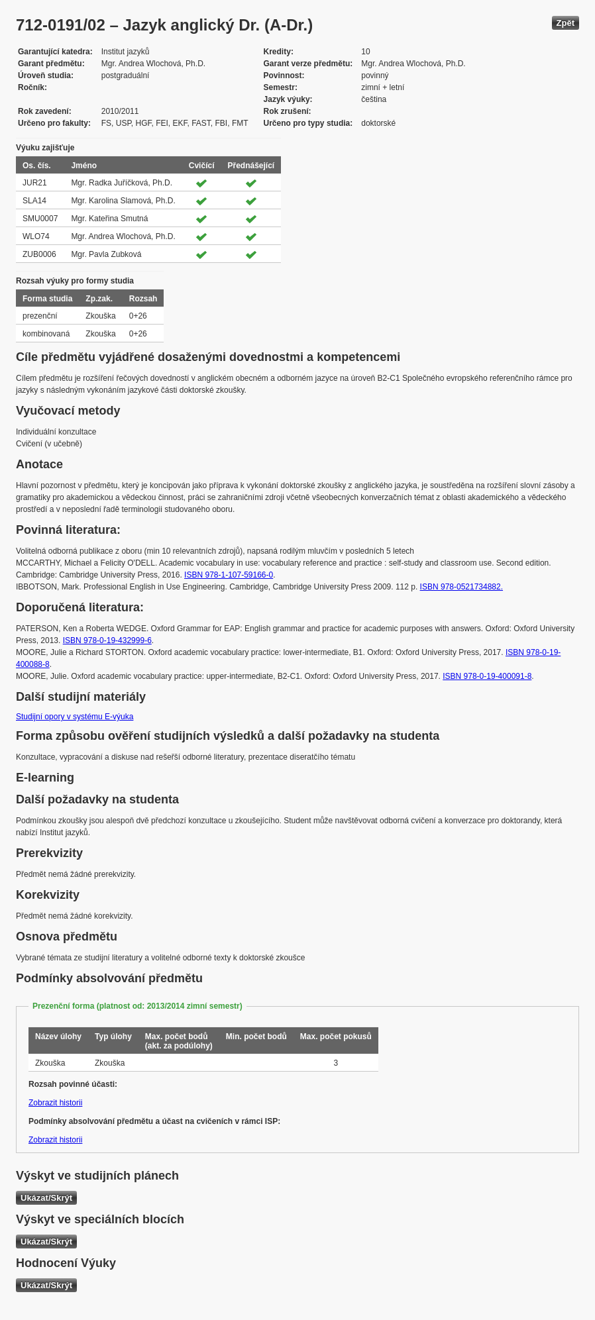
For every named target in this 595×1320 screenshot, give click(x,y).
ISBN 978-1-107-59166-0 (228, 575)
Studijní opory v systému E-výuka (74, 716)
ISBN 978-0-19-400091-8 (487, 676)
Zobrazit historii (55, 1102)
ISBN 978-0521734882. (461, 586)
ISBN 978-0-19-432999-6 (107, 640)
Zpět (565, 23)
